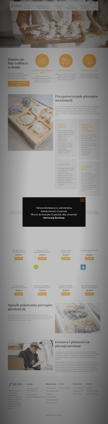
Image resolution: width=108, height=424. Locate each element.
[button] (83, 200)
